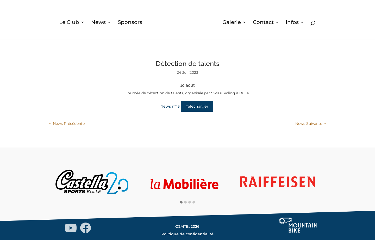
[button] (181, 202)
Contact (263, 22)
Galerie (231, 22)
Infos (292, 22)
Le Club (69, 22)
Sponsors (130, 22)
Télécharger (197, 106)
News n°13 (170, 106)
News (98, 22)
